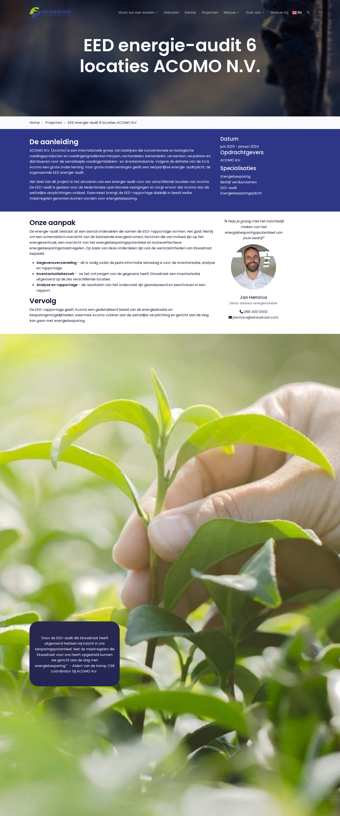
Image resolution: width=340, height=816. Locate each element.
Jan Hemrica (253, 297)
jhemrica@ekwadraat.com (255, 317)
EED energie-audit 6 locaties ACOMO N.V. (102, 122)
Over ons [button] (253, 12)
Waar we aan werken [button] (136, 12)
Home (34, 122)
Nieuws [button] (230, 12)
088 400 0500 (256, 311)
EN (296, 12)
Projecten (53, 122)
